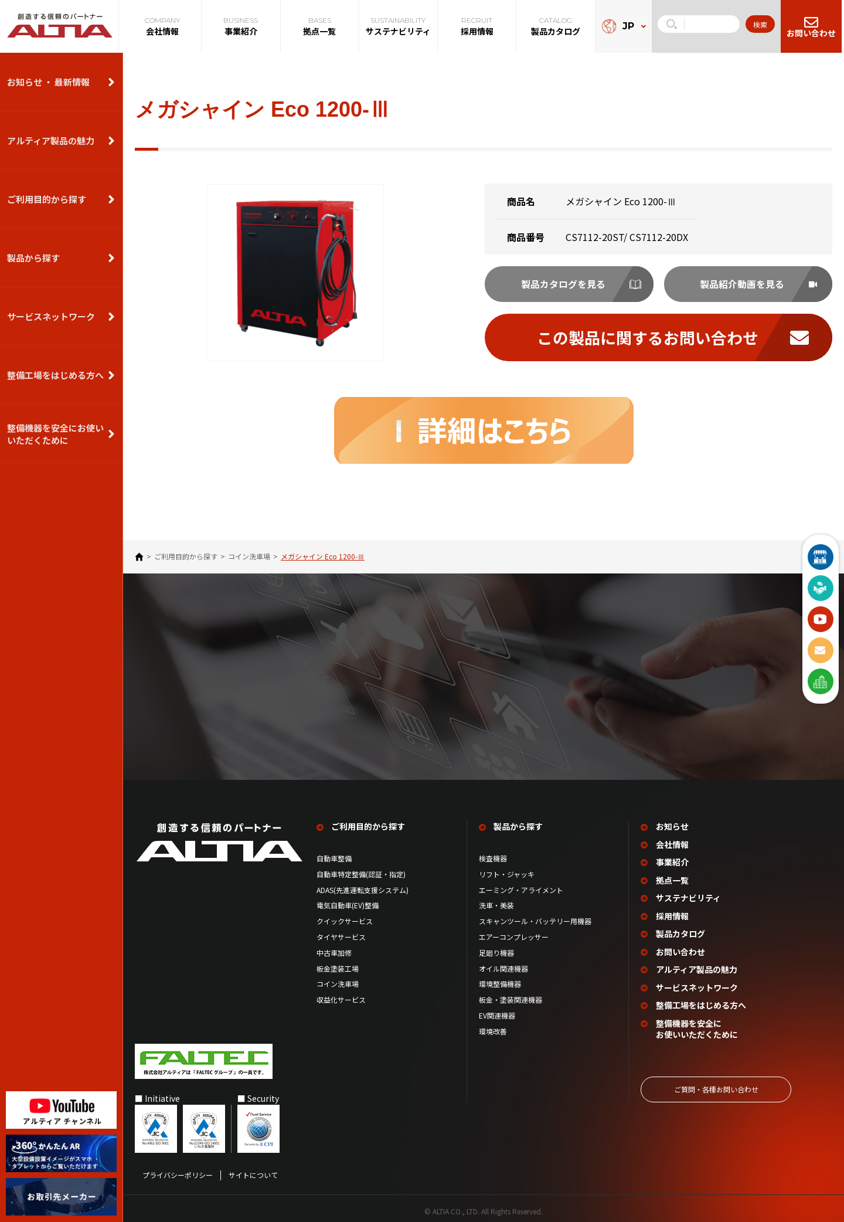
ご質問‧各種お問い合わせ (716, 1083)
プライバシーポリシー (177, 1169)
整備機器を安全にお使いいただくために (55, 434)
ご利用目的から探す (46, 199)
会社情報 (672, 844)
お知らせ (672, 827)
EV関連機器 (497, 1015)
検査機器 (493, 858)
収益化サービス (341, 999)
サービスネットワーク (51, 316)
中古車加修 (334, 952)
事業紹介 (672, 861)
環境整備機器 (500, 984)
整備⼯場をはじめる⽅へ (55, 375)
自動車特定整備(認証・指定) (364, 873)
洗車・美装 (496, 905)
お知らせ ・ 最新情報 (48, 82)
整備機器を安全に (697, 1023)
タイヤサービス (341, 936)
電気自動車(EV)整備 (347, 905)
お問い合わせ (681, 948)
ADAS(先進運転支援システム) (362, 889)
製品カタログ (681, 930)
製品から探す (33, 258)
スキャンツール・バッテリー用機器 (535, 920)
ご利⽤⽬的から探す (185, 560)
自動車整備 (334, 858)
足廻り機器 (496, 952)
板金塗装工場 (337, 968)
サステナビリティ (689, 896)
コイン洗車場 (249, 560)
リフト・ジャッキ (507, 873)
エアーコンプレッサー (514, 936)
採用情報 (672, 913)
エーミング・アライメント (521, 889)
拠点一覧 (672, 878)
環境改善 (493, 1031)
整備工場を (701, 1000)
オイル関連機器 (503, 968)
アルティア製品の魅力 (50, 140)
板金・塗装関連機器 (510, 999)
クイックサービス (344, 920)
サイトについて (253, 1169)
